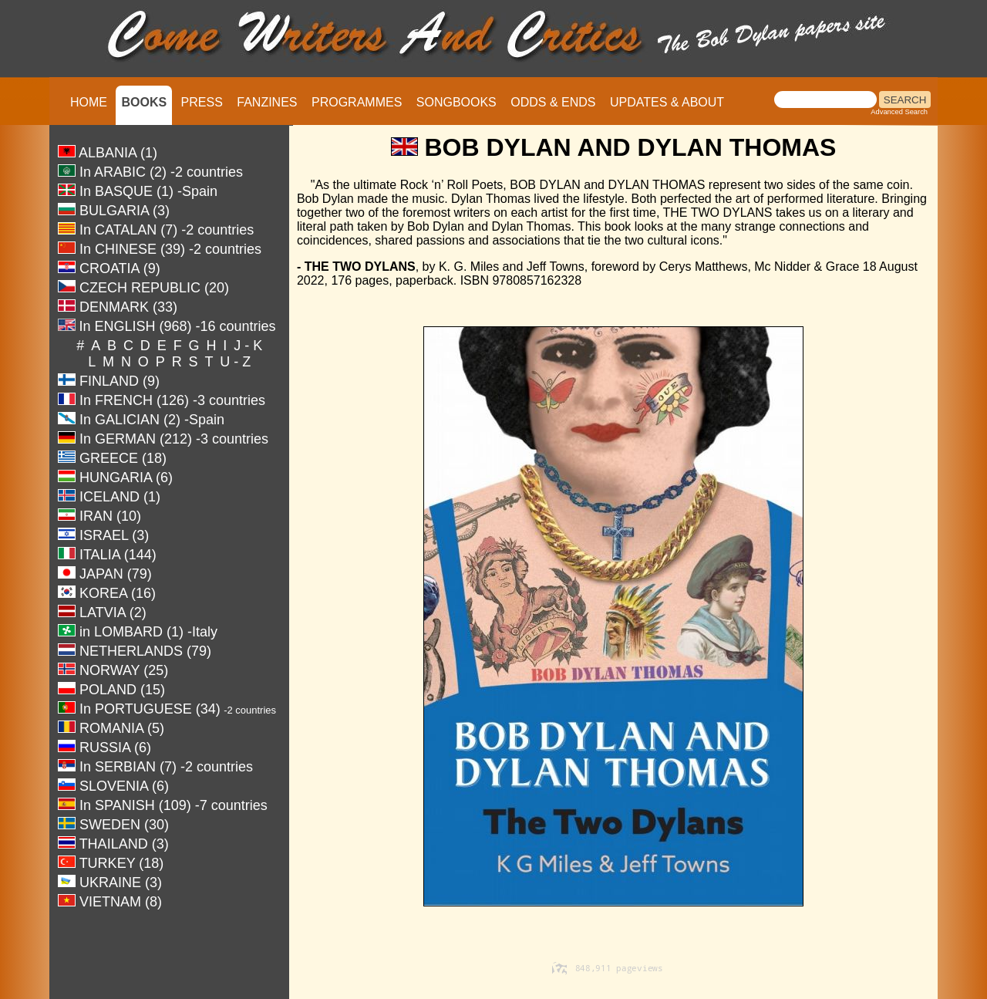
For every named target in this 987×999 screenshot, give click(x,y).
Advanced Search (899, 112)
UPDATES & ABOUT (667, 102)
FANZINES (267, 102)
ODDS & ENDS (552, 102)
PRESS (202, 102)
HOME (88, 102)
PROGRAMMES (357, 102)
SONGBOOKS (456, 102)
